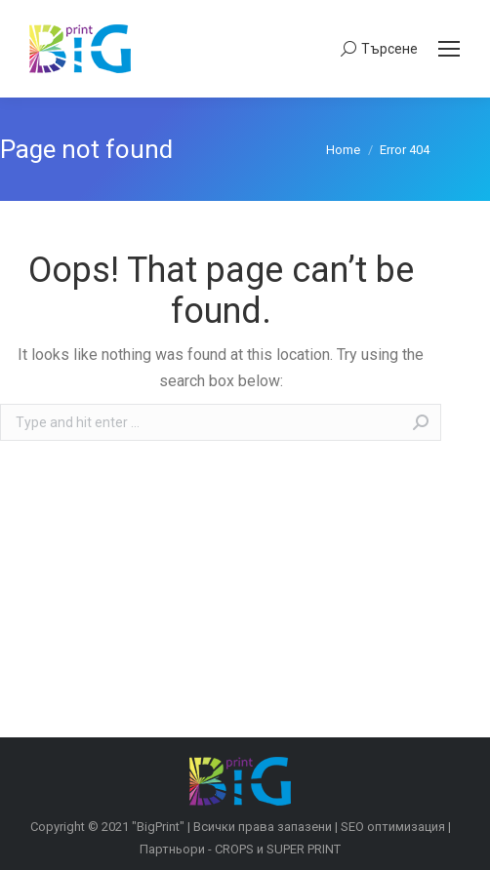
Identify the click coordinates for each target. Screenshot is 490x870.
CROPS (234, 849)
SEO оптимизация (393, 826)
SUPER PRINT (303, 849)
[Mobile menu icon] (449, 48)
